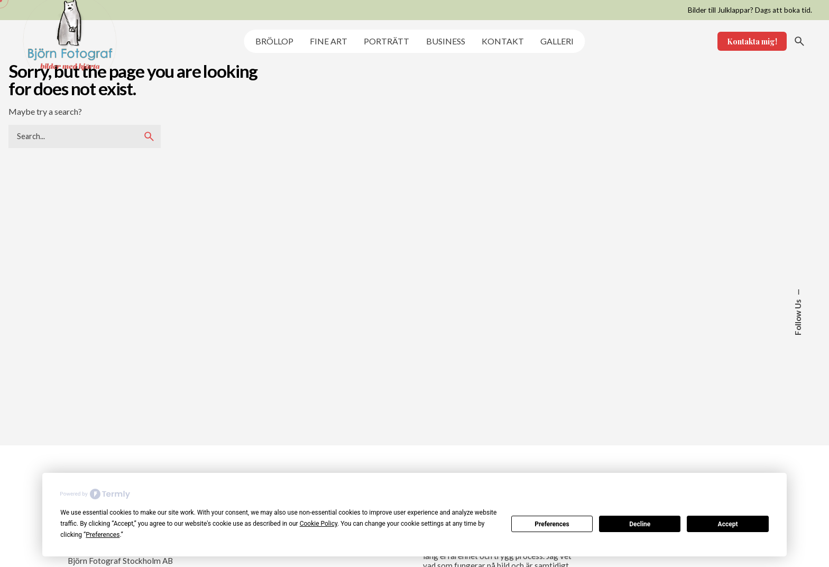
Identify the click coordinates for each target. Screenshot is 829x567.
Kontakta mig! (752, 41)
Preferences (552, 524)
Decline (639, 524)
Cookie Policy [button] (318, 523)
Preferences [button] (102, 534)
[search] (149, 136)
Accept (728, 524)
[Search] (799, 41)
